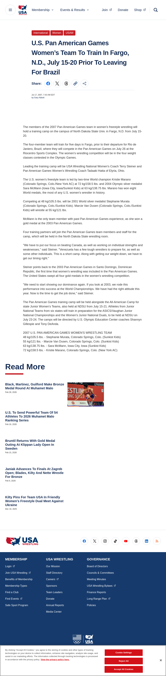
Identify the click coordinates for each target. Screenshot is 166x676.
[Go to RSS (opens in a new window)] (157, 541)
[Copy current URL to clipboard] (75, 83)
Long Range (98, 598)
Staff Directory (54, 572)
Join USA (18, 572)
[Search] (155, 10)
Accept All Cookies (123, 669)
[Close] (160, 660)
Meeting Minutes (96, 579)
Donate (123, 10)
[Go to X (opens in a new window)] (95, 541)
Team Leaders (54, 592)
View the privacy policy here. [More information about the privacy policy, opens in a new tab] (55, 659)
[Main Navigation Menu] (10, 10)
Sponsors (51, 585)
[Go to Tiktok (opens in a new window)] (115, 541)
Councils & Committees (100, 572)
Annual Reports (55, 605)
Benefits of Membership (18, 579)
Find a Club (11, 592)
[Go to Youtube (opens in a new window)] (126, 541)
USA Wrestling (101, 585)
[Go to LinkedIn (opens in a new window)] (146, 541)
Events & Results (74, 10)
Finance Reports (96, 592)
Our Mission (53, 566)
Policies (91, 605)
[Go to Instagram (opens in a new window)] (105, 541)
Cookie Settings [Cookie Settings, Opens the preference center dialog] (124, 652)
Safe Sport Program (16, 605)
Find (13, 598)
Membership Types (16, 585)
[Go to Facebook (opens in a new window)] (84, 541)
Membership (43, 10)
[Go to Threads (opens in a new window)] (136, 541)
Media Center (54, 611)
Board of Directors (97, 566)
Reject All (124, 661)
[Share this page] (84, 83)
